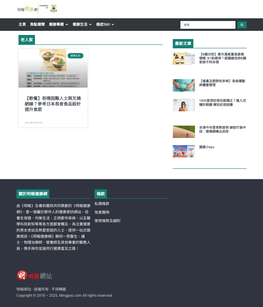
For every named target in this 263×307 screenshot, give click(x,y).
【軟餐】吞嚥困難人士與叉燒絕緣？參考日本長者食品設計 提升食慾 (53, 104)
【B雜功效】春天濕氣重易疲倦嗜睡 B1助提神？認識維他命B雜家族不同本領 (222, 58)
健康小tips (206, 147)
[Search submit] (242, 24)
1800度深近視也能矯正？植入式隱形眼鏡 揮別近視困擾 (222, 103)
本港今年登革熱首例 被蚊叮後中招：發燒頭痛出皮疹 (222, 129)
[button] (58, 24)
